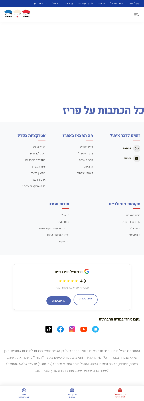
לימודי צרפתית (85, 3)
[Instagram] (72, 330)
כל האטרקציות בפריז (34, 186)
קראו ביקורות (58, 300)
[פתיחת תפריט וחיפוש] (136, 14)
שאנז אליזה (134, 228)
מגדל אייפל (39, 147)
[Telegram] (95, 330)
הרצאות (69, 3)
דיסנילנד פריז (38, 153)
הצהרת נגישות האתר (57, 235)
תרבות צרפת (86, 160)
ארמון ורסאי (39, 179)
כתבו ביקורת (85, 298)
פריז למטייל (134, 3)
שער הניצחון (39, 166)
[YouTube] (84, 330)
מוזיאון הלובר (38, 173)
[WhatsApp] (136, 148)
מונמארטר (134, 235)
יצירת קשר (63, 241)
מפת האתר (63, 221)
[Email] (136, 158)
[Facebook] (60, 330)
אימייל (127, 158)
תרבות (101, 3)
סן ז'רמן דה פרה (131, 221)
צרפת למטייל (116, 3)
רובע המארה (133, 215)
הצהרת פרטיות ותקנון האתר (53, 228)
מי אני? (55, 3)
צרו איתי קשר (40, 3)
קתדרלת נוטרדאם (35, 160)
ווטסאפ (127, 148)
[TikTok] (49, 330)
